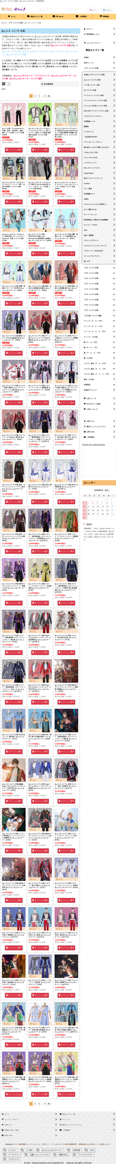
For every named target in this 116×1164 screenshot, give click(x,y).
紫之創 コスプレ (39, 66)
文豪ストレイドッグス (39, 1155)
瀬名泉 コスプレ (69, 66)
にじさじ (12, 1150)
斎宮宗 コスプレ (52, 63)
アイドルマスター (85, 1155)
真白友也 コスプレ (54, 66)
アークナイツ (14, 1155)
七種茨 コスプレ (38, 63)
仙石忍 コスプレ (52, 60)
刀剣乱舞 (76, 1150)
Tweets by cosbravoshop (93, 445)
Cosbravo (9, 1144)
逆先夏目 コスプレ (10, 69)
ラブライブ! (13, 1159)
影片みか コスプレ (67, 63)
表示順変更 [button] (47, 84)
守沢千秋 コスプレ (37, 60)
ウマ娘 (29, 1150)
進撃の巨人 (63, 1155)
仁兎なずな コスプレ (23, 66)
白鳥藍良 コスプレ (68, 60)
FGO (92, 1150)
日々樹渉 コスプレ (21, 60)
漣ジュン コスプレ (22, 63)
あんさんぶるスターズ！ (52, 1150)
